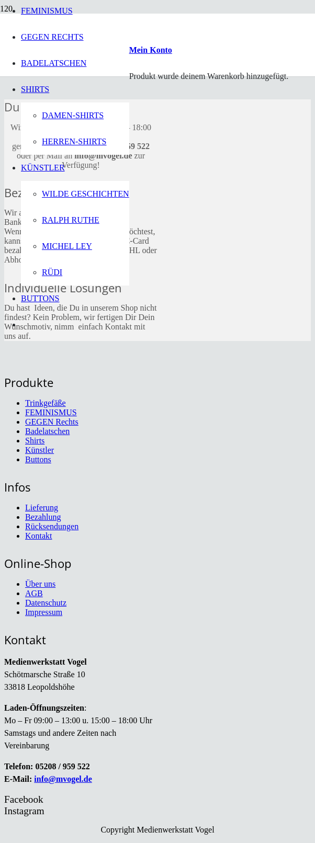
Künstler (39, 450)
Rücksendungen (51, 526)
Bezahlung (43, 516)
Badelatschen (47, 431)
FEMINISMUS (51, 412)
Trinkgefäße (45, 402)
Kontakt (38, 535)
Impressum (43, 612)
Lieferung (41, 507)
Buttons (38, 459)
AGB (34, 593)
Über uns (40, 583)
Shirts (34, 440)
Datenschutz (45, 602)
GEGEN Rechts (51, 421)
